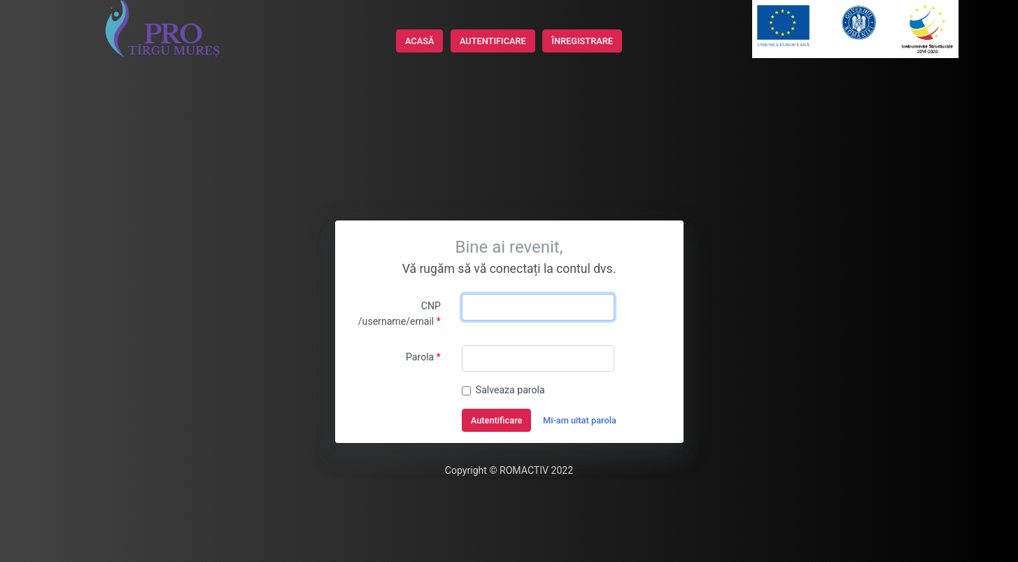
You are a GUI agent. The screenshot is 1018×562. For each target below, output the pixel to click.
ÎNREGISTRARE (582, 41)
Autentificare (497, 420)
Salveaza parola (510, 389)
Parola (420, 357)
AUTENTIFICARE (493, 41)
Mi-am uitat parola (579, 420)
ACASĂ (419, 41)
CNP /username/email (399, 313)
